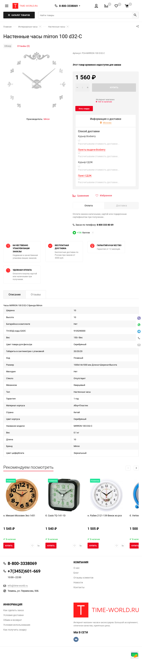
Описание (15, 294)
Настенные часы (56, 26)
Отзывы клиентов (83, 577)
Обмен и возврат (12, 620)
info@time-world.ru (18, 585)
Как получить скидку (15, 630)
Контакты (79, 587)
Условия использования (16, 625)
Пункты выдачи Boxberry (91, 149)
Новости (78, 582)
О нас (77, 568)
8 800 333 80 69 (105, 225)
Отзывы (36, 294)
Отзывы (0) (23, 46)
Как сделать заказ (13, 610)
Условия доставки (13, 615)
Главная (7, 26)
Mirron (47, 119)
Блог (76, 573)
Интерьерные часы (28, 26)
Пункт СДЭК (85, 175)
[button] (136, 468)
